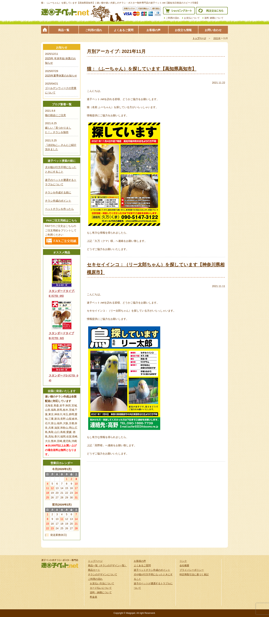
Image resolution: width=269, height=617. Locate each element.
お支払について (192, 18)
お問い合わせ (213, 30)
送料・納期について (101, 592)
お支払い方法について (102, 583)
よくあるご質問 (123, 30)
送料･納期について (213, 18)
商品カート (94, 570)
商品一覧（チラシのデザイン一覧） (107, 565)
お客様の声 (153, 30)
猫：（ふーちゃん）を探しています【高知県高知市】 (141, 68)
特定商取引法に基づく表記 (194, 574)
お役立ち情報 (183, 30)
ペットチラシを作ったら (59, 208)
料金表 (93, 596)
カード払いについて (101, 588)
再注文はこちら (212, 10)
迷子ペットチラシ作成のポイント (152, 570)
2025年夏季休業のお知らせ (61, 75)
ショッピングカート (179, 10)
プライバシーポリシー (192, 570)
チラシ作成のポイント (58, 200)
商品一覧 (63, 30)
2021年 (217, 38)
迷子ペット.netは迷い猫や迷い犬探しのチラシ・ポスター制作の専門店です (65, 12)
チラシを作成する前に (58, 192)
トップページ (45, 30)
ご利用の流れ (172, 18)
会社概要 (184, 565)
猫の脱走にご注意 (55, 115)
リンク (183, 561)
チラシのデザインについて (102, 574)
